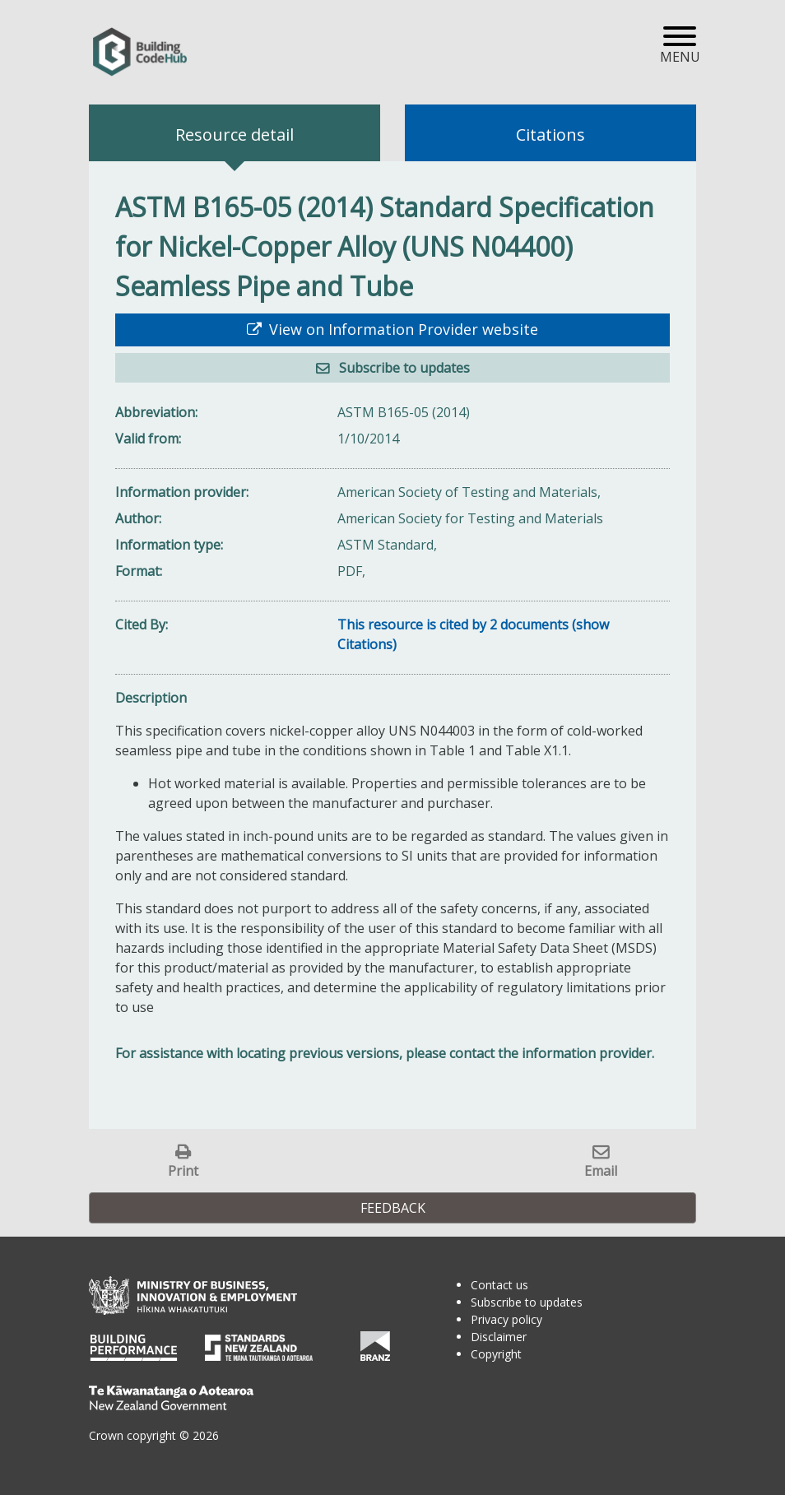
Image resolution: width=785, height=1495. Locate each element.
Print (183, 1170)
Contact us (499, 1285)
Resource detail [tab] (234, 134)
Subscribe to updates (403, 368)
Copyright (496, 1354)
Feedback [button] (392, 1208)
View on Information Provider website (401, 329)
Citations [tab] (550, 134)
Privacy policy (506, 1319)
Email (600, 1170)
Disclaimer (499, 1336)
